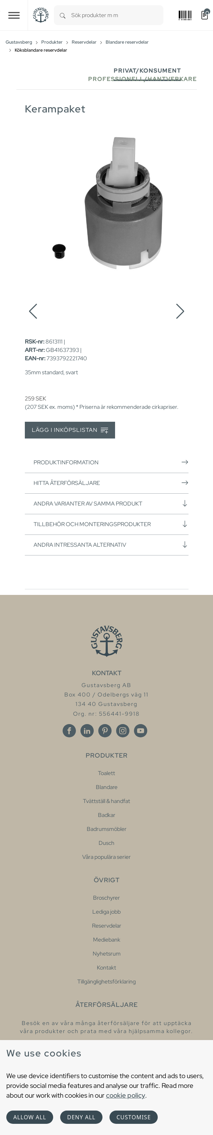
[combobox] (117, 15)
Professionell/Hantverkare (142, 79)
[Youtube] (140, 730)
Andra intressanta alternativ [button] (111, 544)
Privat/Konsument (147, 70)
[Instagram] (122, 730)
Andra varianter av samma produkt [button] (111, 503)
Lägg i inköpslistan (70, 430)
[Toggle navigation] (14, 15)
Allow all (29, 1117)
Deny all (81, 1117)
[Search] (62, 15)
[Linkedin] (87, 730)
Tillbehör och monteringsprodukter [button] (111, 524)
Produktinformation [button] (111, 462)
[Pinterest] (105, 730)
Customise (133, 1117)
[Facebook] (69, 730)
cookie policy (125, 1095)
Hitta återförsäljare (111, 483)
